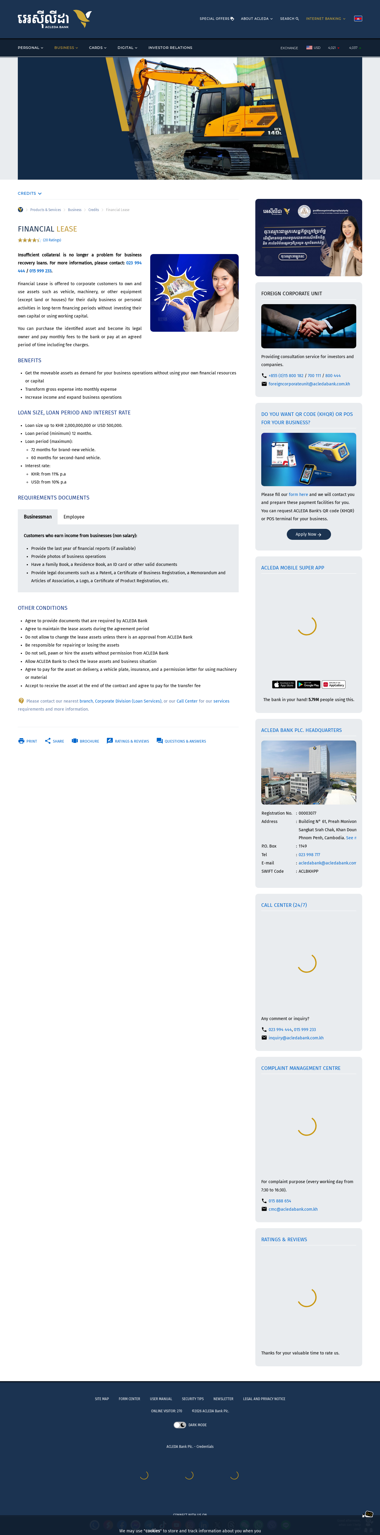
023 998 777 (309, 854)
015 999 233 (40, 271)
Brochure (85, 741)
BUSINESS (66, 48)
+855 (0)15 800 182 (286, 375)
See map (354, 837)
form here (298, 494)
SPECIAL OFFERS (217, 19)
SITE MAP (102, 1399)
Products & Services (45, 210)
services (221, 701)
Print (27, 741)
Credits (93, 210)
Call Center (187, 701)
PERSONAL (31, 48)
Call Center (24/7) (284, 905)
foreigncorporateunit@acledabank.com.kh (309, 384)
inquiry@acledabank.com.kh (296, 1038)
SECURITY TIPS (193, 1399)
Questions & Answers (181, 741)
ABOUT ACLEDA (257, 19)
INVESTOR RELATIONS (170, 48)
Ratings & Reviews (127, 741)
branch (86, 701)
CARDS (98, 48)
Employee (74, 517)
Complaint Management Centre (301, 1068)
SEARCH (290, 19)
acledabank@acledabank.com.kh (330, 863)
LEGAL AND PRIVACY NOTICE (264, 1399)
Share (54, 741)
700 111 (314, 375)
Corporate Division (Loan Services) (128, 701)
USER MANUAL (161, 1399)
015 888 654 (280, 1201)
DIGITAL (128, 48)
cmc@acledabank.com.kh (293, 1209)
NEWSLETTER (223, 1399)
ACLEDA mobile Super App (292, 568)
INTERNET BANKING (326, 19)
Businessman (38, 517)
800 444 (333, 375)
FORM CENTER (129, 1399)
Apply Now (309, 534)
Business (74, 210)
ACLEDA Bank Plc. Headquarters (301, 730)
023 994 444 (280, 1029)
